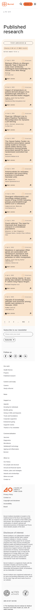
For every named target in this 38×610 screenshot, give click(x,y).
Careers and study (10, 382)
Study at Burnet (8, 388)
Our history (7, 462)
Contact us (7, 479)
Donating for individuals (11, 407)
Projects (6, 373)
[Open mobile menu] (35, 4)
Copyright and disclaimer (12, 500)
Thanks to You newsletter (11, 427)
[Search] (21, 4)
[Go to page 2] (9, 321)
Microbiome (7, 443)
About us (6, 458)
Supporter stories (9, 425)
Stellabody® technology (11, 446)
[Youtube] (20, 356)
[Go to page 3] (13, 321)
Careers (6, 385)
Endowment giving (9, 422)
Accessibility (8, 503)
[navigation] (19, 4)
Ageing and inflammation (11, 449)
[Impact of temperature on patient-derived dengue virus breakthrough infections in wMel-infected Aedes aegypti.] (18, 95)
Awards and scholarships (11, 473)
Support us (7, 400)
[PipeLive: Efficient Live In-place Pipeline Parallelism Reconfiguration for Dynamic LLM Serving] (18, 121)
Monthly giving (8, 410)
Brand (5, 506)
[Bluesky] (10, 356)
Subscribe (9, 340)
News (5, 394)
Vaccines (6, 437)
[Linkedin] (25, 356)
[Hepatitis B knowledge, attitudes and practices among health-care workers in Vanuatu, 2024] (18, 304)
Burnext (6, 452)
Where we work (8, 476)
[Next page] (29, 322)
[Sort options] (11, 52)
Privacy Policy (8, 494)
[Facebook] (5, 356)
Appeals (6, 404)
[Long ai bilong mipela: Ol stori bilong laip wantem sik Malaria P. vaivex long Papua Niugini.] (18, 281)
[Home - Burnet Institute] (8, 4)
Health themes (8, 370)
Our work (8, 12)
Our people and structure (11, 465)
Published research (10, 376)
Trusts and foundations (11, 416)
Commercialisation (10, 433)
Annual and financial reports (12, 467)
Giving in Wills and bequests (12, 413)
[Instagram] (15, 356)
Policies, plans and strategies (13, 470)
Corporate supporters (10, 419)
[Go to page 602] (23, 321)
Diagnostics (7, 440)
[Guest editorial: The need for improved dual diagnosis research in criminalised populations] (18, 229)
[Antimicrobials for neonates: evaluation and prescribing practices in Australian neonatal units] (18, 176)
